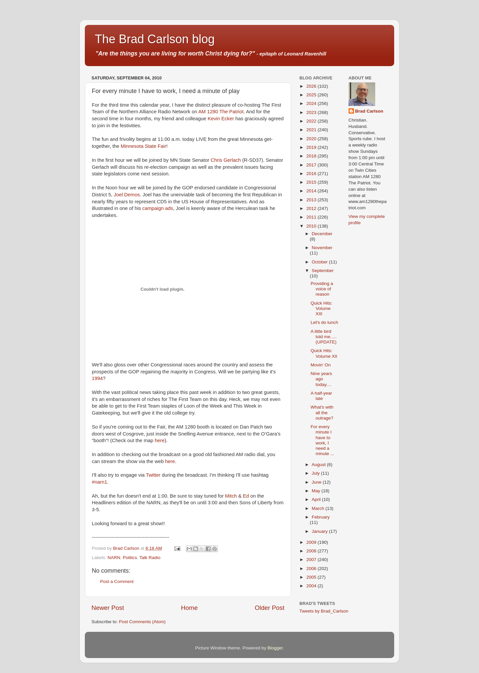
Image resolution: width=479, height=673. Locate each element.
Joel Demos (127, 194)
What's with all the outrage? (322, 412)
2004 (312, 585)
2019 (312, 147)
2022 (312, 121)
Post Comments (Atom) (142, 621)
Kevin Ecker (221, 118)
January (320, 531)
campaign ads (157, 208)
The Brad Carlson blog (155, 39)
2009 (312, 542)
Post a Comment (117, 581)
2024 (312, 103)
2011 (312, 217)
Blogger (275, 647)
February (321, 517)
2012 (312, 208)
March (318, 508)
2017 (312, 164)
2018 (312, 155)
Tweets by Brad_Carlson (323, 611)
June (317, 482)
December (322, 233)
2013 (312, 199)
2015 (312, 182)
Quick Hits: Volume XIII (321, 308)
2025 (312, 94)
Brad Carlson (369, 111)
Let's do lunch (324, 322)
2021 (312, 129)
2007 (312, 559)
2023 (312, 112)
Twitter (153, 475)
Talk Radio (149, 557)
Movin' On (321, 364)
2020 (312, 138)
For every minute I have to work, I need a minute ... (322, 440)
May (316, 490)
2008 (312, 550)
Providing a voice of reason (322, 289)
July (316, 473)
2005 (312, 577)
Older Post (269, 607)
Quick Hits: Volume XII (324, 353)
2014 (312, 190)
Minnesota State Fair (143, 146)
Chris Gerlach (226, 160)
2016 (312, 173)
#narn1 (99, 482)
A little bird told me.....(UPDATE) (324, 336)
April (317, 499)
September (323, 270)
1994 (97, 378)
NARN (113, 557)
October (320, 261)
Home (189, 607)
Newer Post (107, 607)
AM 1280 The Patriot (220, 111)
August (319, 464)
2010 (312, 226)
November (322, 247)
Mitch (231, 496)
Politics (130, 557)
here (160, 440)
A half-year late (321, 396)
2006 (312, 568)
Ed (246, 496)
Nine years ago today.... (321, 379)
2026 (312, 86)
